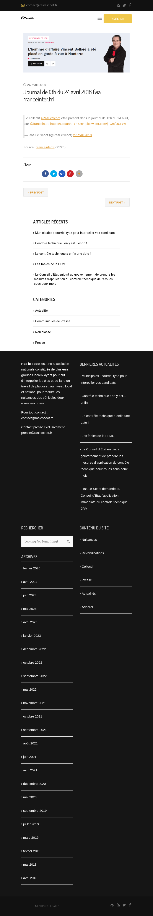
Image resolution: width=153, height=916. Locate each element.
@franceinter (39, 124)
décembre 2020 (34, 783)
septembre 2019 (35, 810)
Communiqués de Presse (52, 321)
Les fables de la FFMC (50, 264)
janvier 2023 (32, 635)
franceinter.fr (45, 147)
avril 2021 (30, 770)
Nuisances (89, 539)
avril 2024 (30, 582)
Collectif (87, 566)
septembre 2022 (35, 676)
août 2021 (30, 743)
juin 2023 (29, 595)
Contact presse (32, 427)
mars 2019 (31, 837)
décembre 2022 (34, 649)
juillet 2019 (31, 824)
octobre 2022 (32, 662)
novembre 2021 (34, 703)
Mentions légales (47, 906)
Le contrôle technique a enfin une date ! (63, 253)
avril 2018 (30, 878)
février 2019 (31, 851)
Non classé (43, 332)
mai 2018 (30, 864)
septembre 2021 (35, 730)
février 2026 (31, 568)
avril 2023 (30, 622)
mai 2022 (30, 689)
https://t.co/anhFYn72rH (67, 124)
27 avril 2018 (82, 135)
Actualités (89, 593)
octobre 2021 (32, 716)
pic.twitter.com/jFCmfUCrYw (105, 124)
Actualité (41, 310)
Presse (40, 342)
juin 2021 (29, 757)
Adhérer (87, 607)
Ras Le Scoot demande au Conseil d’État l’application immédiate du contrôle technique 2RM (104, 498)
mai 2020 (30, 797)
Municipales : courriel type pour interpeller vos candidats (75, 233)
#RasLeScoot (50, 118)
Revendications (93, 553)
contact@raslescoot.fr (39, 5)
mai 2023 (30, 608)
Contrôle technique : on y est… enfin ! (61, 243)
